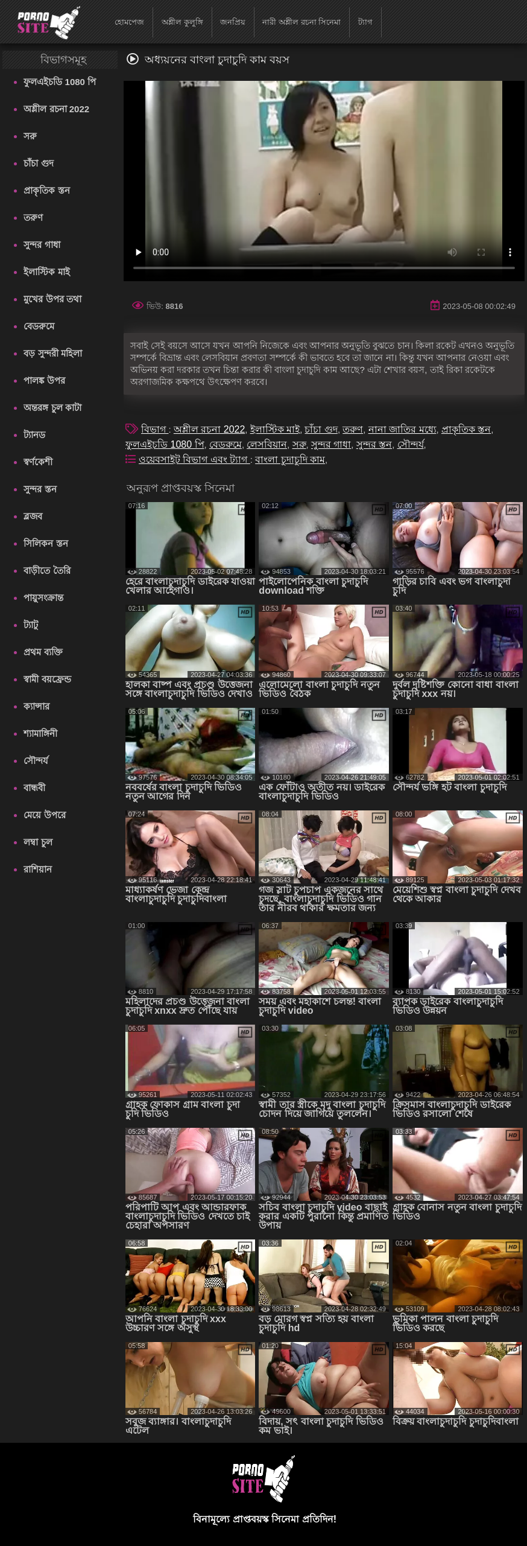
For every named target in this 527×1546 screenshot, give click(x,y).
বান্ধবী (34, 788)
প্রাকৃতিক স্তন (46, 190)
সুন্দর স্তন (40, 489)
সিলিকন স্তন (46, 543)
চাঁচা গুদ (38, 163)
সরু (30, 136)
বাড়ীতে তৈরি (47, 570)
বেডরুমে (39, 326)
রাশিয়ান (38, 869)
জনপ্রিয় (232, 22)
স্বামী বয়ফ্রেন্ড (47, 679)
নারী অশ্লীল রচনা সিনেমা (301, 22)
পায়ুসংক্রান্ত (43, 598)
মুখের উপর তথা (52, 299)
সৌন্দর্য (36, 761)
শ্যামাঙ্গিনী (40, 733)
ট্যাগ (365, 22)
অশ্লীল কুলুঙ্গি (182, 22)
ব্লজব (33, 516)
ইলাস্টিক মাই (46, 272)
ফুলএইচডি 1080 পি (60, 82)
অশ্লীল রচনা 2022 (56, 109)
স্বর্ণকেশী (38, 462)
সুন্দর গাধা (42, 245)
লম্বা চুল (38, 842)
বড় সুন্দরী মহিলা (52, 353)
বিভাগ (154, 429)
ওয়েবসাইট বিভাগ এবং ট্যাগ (194, 459)
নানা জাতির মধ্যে (402, 429)
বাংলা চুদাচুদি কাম (290, 459)
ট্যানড (34, 435)
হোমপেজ (129, 22)
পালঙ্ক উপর (44, 380)
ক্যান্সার (36, 706)
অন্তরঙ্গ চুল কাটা (52, 407)
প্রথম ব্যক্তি (43, 652)
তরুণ (33, 217)
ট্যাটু (31, 625)
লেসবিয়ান (267, 444)
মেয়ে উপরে (44, 815)
